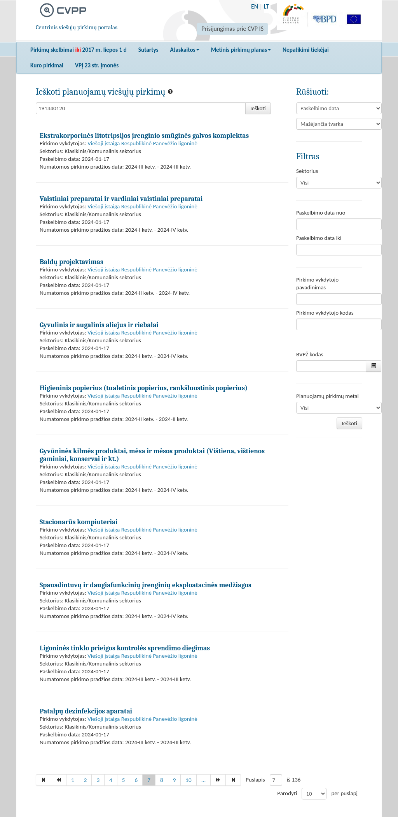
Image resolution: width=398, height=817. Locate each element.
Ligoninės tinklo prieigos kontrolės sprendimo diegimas (125, 648)
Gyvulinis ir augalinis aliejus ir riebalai (99, 325)
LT (266, 6)
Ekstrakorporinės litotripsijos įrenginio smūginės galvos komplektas (144, 135)
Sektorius (307, 170)
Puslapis (255, 779)
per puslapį (344, 793)
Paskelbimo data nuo (320, 212)
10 (188, 780)
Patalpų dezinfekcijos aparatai (86, 711)
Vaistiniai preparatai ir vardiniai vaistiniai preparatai (121, 198)
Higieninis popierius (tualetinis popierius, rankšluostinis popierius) (144, 388)
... (203, 780)
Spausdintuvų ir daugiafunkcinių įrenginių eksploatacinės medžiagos (145, 585)
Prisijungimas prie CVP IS (232, 28)
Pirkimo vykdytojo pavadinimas (317, 283)
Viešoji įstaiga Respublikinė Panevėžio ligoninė (142, 143)
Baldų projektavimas (71, 262)
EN (254, 6)
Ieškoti (258, 108)
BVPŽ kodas (309, 354)
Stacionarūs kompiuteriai (78, 522)
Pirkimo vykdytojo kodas (325, 312)
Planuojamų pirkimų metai (327, 396)
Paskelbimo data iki (318, 237)
